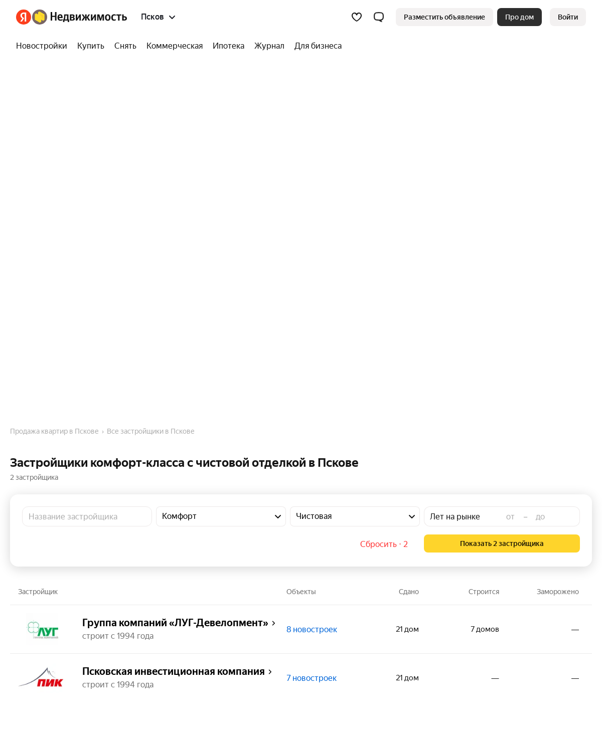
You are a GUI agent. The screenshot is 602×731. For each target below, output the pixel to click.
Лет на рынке (455, 516)
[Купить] (90, 46)
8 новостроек (311, 629)
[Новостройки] (44, 46)
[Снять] (125, 46)
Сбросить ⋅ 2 (384, 544)
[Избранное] (357, 17)
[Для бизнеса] (315, 46)
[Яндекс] (23, 17)
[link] (568, 17)
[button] (379, 17)
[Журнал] (269, 46)
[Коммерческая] (174, 46)
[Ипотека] (228, 46)
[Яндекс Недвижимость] (79, 17)
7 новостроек (311, 678)
